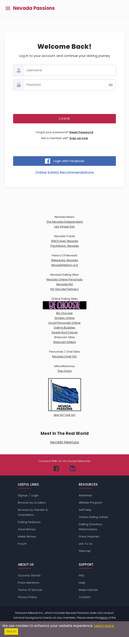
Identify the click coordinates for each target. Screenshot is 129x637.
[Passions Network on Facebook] (56, 468)
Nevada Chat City (64, 356)
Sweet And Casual (64, 332)
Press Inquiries (89, 536)
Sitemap (85, 551)
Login (35, 495)
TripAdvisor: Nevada (64, 246)
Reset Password (81, 132)
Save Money (27, 529)
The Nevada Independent (64, 222)
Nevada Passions (34, 8)
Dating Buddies (64, 328)
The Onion (64, 371)
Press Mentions (28, 583)
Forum (22, 544)
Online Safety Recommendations (64, 172)
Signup (23, 495)
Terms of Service (30, 590)
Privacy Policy (27, 597)
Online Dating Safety (93, 517)
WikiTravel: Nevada (64, 241)
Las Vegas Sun (64, 226)
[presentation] (64, 102)
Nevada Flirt (64, 284)
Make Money (27, 536)
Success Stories (29, 575)
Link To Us (85, 544)
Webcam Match (64, 342)
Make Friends (88, 590)
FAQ (81, 575)
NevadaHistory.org (64, 265)
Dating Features (29, 522)
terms (104, 618)
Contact (84, 597)
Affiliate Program (90, 502)
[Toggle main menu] (7, 8)
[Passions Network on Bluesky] (72, 468)
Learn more (104, 625)
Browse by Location (32, 502)
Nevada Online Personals (64, 279)
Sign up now (78, 138)
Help (82, 583)
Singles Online (65, 318)
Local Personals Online (64, 323)
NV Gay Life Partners (64, 289)
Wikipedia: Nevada (64, 260)
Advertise (85, 495)
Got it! (11, 631)
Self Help (85, 510)
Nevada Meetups (64, 442)
